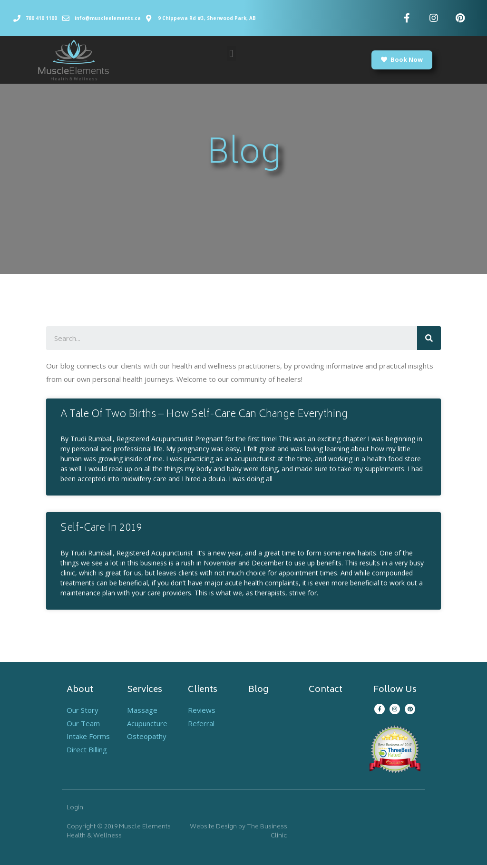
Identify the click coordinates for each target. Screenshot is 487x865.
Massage (142, 710)
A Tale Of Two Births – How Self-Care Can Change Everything (204, 415)
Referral (201, 723)
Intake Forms (88, 736)
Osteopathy (146, 736)
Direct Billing (87, 749)
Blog (258, 690)
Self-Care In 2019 (101, 528)
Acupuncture (147, 723)
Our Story (82, 710)
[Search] (429, 338)
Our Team (83, 723)
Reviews (202, 710)
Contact (325, 690)
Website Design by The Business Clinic (238, 832)
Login (75, 808)
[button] (231, 53)
